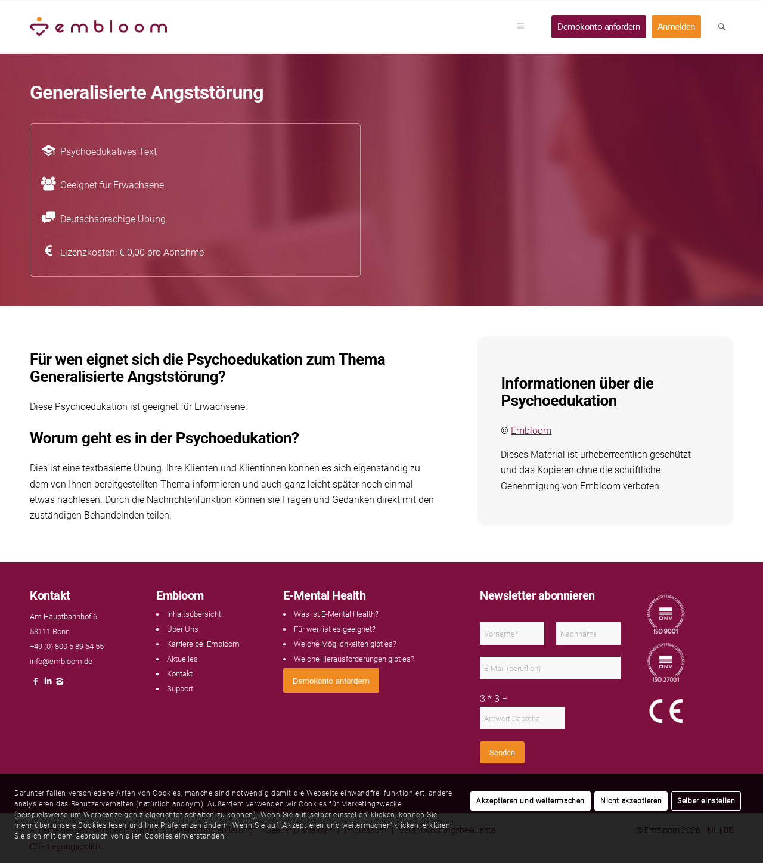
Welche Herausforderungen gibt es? (354, 658)
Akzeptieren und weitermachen (530, 801)
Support (180, 688)
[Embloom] (98, 27)
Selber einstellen (706, 801)
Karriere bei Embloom (203, 644)
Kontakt (180, 673)
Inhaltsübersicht (194, 614)
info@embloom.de (61, 661)
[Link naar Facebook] (36, 684)
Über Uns (182, 629)
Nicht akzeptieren (631, 801)
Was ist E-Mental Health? (336, 614)
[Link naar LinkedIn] (48, 684)
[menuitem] (524, 27)
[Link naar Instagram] (60, 684)
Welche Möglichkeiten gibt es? (345, 644)
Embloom (531, 430)
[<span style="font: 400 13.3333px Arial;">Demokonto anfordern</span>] (331, 680)
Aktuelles (182, 658)
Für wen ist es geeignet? (335, 629)
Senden (502, 752)
